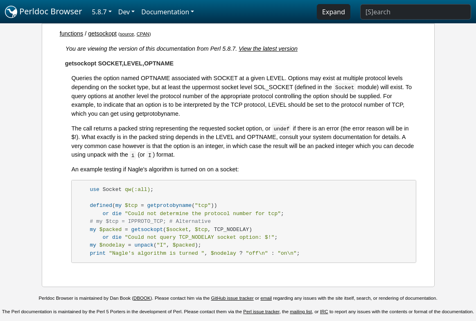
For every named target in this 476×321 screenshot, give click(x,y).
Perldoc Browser (43, 12)
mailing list (301, 311)
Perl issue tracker (261, 311)
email (266, 298)
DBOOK (142, 298)
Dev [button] (124, 11)
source (127, 33)
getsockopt (102, 33)
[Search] (415, 12)
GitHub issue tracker (232, 298)
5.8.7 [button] (99, 11)
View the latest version (268, 48)
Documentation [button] (165, 11)
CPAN (143, 33)
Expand (333, 11)
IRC (324, 311)
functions (71, 33)
